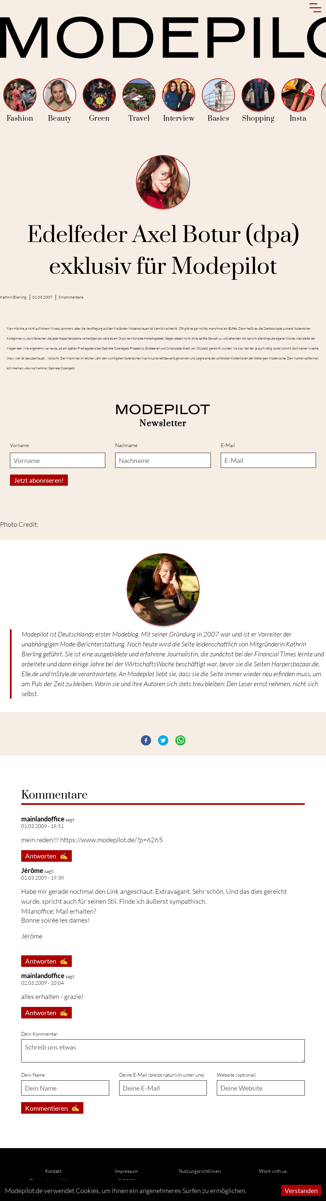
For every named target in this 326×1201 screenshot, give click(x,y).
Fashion (19, 100)
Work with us (273, 1171)
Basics (218, 100)
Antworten (46, 856)
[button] (146, 740)
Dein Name (33, 1075)
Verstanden (301, 1190)
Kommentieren (52, 1108)
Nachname (126, 445)
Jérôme (32, 870)
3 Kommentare (70, 297)
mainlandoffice (43, 819)
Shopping (258, 100)
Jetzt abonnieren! (39, 480)
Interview (178, 100)
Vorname (19, 445)
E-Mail (228, 445)
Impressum (126, 1171)
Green (99, 100)
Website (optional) (236, 1075)
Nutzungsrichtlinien (200, 1171)
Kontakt (53, 1171)
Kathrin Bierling (13, 297)
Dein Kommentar (39, 1034)
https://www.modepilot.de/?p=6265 (111, 840)
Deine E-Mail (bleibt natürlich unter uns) (162, 1075)
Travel (139, 100)
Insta (297, 100)
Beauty (59, 100)
